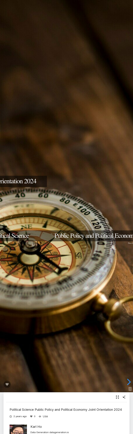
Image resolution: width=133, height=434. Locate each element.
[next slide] (128, 382)
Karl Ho (36, 426)
